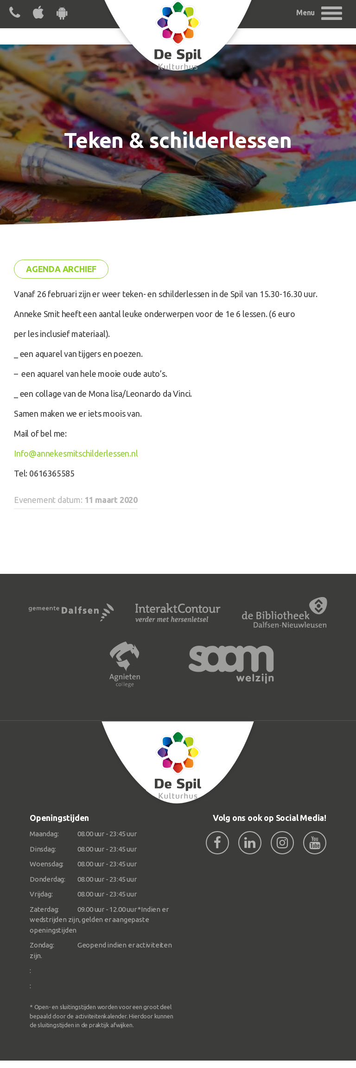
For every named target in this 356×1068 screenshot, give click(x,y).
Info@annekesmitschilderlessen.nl (76, 453)
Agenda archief (61, 268)
